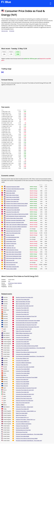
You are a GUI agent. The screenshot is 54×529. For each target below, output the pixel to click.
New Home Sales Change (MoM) (13, 252)
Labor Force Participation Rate (13, 233)
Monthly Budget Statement (12, 207)
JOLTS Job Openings (11, 264)
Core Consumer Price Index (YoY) (23, 339)
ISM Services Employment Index (13, 256)
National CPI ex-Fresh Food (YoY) (23, 396)
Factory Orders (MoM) (11, 268)
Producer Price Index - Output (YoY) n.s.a (25, 419)
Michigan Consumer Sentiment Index (15, 222)
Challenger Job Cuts (11, 247)
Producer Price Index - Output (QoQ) (24, 407)
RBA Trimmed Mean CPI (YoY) (23, 303)
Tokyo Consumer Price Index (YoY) (24, 329)
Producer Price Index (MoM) (12, 199)
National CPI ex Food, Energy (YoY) (24, 398)
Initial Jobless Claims (11, 191)
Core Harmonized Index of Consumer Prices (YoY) (27, 327)
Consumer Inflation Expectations (23, 362)
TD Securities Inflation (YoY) (22, 358)
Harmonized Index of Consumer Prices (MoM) (26, 322)
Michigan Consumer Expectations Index (15, 220)
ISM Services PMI (10, 260)
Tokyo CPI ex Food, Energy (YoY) (23, 331)
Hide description (4, 31)
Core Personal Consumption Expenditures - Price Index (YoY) (30, 356)
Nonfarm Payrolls (10, 235)
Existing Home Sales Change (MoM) (14, 218)
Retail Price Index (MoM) (21, 413)
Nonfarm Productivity (11, 243)
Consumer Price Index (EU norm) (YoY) (25, 390)
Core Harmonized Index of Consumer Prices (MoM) (28, 320)
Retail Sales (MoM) (10, 193)
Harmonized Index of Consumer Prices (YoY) (26, 316)
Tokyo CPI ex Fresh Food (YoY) (23, 402)
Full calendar (11, 31)
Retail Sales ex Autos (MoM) (12, 197)
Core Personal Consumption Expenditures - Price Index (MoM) (30, 348)
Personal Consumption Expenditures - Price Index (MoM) (29, 434)
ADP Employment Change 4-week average (16, 216)
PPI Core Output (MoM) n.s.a (22, 421)
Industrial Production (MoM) (12, 186)
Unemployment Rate (11, 239)
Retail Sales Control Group (12, 195)
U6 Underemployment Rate (12, 237)
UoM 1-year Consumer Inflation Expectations (16, 224)
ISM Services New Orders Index (13, 258)
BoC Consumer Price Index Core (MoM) (25, 367)
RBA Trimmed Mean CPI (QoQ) (23, 301)
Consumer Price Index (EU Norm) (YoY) (25, 394)
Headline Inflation (20, 404)
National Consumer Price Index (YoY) (24, 400)
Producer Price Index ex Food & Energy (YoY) (16, 205)
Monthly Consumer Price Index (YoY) (24, 297)
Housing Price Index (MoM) (22, 428)
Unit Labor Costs (10, 245)
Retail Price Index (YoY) (21, 415)
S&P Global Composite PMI (12, 266)
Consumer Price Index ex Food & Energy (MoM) (17, 214)
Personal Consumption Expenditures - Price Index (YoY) (29, 440)
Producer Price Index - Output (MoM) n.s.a (26, 411)
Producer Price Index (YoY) (12, 201)
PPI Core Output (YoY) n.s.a (22, 417)
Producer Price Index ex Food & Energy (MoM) (17, 203)
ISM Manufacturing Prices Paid (23, 430)
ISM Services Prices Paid (12, 262)
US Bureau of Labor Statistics (15, 283)
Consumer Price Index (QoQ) (22, 299)
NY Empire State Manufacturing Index (15, 188)
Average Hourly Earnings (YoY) (13, 231)
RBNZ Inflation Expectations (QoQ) (24, 333)
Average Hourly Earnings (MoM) (13, 228)
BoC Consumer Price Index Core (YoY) (24, 305)
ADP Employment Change (12, 249)
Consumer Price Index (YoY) (12, 212)
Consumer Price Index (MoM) (13, 209)
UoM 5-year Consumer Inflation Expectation (16, 226)
